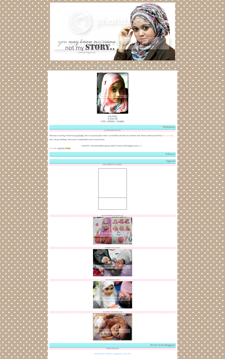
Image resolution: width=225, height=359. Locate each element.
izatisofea (108, 354)
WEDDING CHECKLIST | (132, 67)
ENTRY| (79, 67)
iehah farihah (99, 354)
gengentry (117, 354)
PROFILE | (68, 67)
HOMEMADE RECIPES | (107, 67)
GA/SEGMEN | (153, 67)
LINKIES (166, 67)
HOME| (58, 67)
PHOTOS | (89, 67)
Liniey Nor (127, 354)
